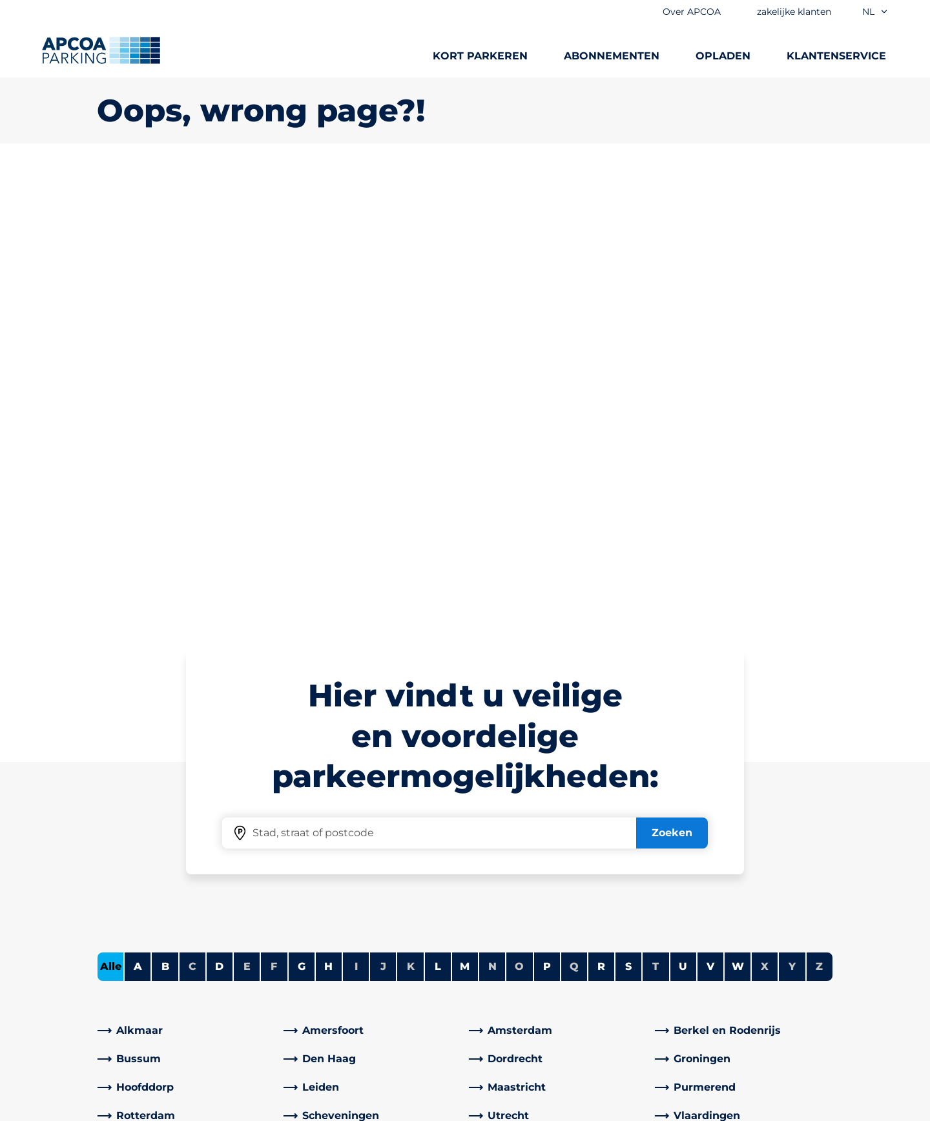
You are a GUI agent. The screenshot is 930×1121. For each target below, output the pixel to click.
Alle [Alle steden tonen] (110, 512)
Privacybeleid (460, 1109)
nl (875, 11)
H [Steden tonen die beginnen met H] (328, 512)
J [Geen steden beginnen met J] (383, 512)
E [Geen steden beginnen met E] (247, 512)
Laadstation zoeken (147, 891)
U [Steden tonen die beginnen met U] (683, 512)
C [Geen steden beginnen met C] (192, 512)
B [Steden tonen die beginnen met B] (165, 512)
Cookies (114, 1109)
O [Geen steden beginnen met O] (519, 512)
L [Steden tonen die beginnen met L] (438, 512)
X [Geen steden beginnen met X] (765, 512)
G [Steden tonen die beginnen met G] (301, 512)
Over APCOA (507, 870)
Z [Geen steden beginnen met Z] (819, 512)
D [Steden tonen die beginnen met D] (219, 512)
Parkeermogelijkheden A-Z (166, 870)
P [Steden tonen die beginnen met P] (547, 512)
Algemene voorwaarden (345, 1109)
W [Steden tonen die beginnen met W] (738, 512)
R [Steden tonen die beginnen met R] (601, 512)
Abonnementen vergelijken (169, 911)
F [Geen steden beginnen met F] (274, 512)
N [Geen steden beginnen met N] (492, 512)
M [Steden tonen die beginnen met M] (465, 512)
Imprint (539, 1109)
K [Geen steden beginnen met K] (411, 512)
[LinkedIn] (294, 937)
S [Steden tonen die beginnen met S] (628, 512)
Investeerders (511, 999)
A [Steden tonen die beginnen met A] (138, 512)
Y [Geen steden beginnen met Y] (792, 512)
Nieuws (494, 1020)
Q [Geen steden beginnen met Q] (574, 512)
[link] (186, 576)
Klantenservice (324, 870)
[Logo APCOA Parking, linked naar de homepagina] (101, 50)
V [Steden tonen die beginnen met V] (710, 512)
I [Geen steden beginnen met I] (356, 512)
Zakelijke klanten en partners (550, 958)
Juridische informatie (211, 1109)
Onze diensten (513, 937)
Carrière (495, 978)
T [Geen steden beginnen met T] (655, 512)
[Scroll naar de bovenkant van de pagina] (909, 773)
